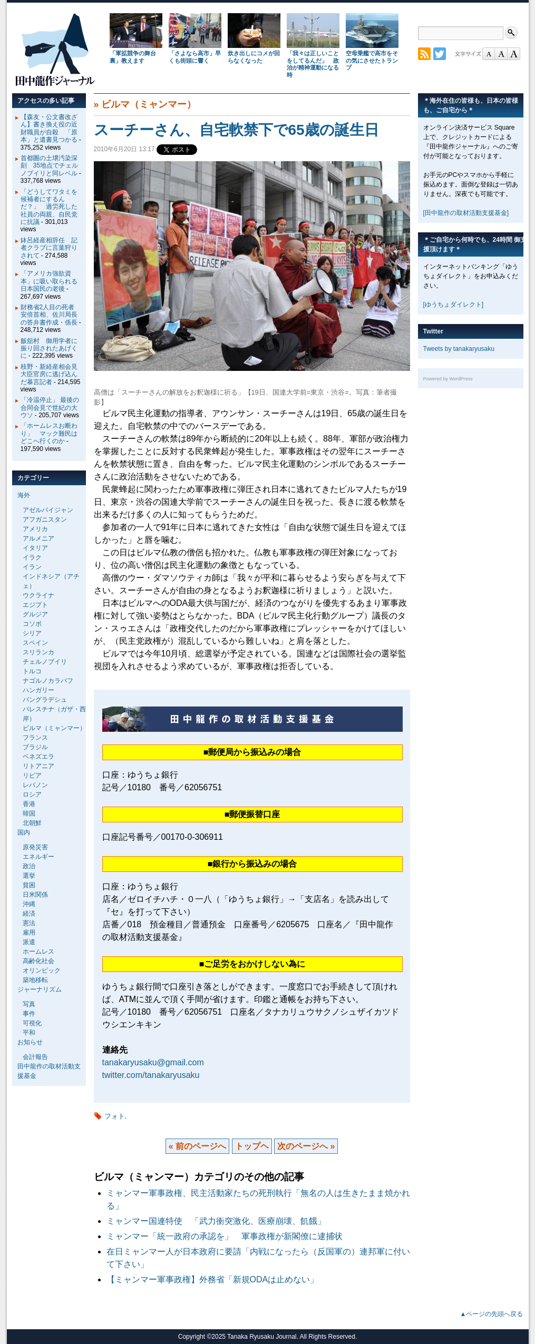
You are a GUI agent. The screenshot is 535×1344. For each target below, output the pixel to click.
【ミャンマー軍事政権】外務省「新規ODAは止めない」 (212, 1279)
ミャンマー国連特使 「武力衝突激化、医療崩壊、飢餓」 (216, 1221)
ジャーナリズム (39, 989)
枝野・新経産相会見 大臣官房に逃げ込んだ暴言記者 (52, 374)
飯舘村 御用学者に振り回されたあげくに (49, 348)
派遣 (29, 942)
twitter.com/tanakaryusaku (151, 1075)
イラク (32, 557)
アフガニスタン (45, 519)
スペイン (35, 642)
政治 (29, 866)
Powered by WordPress (448, 378)
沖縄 (29, 904)
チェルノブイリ (45, 661)
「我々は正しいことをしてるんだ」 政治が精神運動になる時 (313, 64)
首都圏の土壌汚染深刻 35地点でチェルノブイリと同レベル (49, 165)
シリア (32, 633)
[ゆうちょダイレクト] (453, 304)
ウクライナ (38, 595)
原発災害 (35, 847)
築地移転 (35, 980)
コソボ (32, 623)
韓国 (29, 813)
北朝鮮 (32, 823)
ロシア (32, 794)
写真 (29, 1004)
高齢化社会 (38, 961)
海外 (23, 495)
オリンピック (42, 970)
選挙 (29, 875)
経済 (29, 913)
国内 (23, 832)
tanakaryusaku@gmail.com (153, 1062)
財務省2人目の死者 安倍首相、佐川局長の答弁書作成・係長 (51, 314)
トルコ (32, 671)
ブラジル (35, 747)
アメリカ (35, 529)
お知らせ (30, 1042)
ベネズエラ (38, 756)
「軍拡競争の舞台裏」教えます (133, 57)
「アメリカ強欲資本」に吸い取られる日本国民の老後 (49, 281)
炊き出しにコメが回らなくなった (254, 57)
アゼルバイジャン (48, 510)
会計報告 (35, 1057)
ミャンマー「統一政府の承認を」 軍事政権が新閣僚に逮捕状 (228, 1236)
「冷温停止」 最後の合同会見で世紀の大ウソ (50, 407)
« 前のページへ (197, 1146)
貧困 (29, 885)
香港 (29, 804)
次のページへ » (306, 1146)
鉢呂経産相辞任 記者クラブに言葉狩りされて (49, 248)
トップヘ (252, 1146)
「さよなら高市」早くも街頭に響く (195, 57)
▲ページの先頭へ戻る (491, 1314)
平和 (29, 1032)
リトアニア (38, 766)
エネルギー (38, 856)
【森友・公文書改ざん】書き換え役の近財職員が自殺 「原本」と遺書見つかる (49, 128)
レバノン (35, 785)
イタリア (35, 548)
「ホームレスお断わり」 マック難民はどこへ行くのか (49, 433)
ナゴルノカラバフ (48, 680)
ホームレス (38, 951)
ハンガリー (38, 690)
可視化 (32, 1023)
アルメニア (38, 538)
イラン (32, 567)
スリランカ (38, 652)
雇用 (29, 932)
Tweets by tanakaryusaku (458, 348)
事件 (29, 1013)
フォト (114, 1116)
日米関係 (35, 894)
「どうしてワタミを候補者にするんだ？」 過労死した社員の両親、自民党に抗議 (49, 207)
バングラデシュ (45, 699)
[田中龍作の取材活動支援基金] (466, 213)
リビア (32, 775)
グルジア (35, 614)
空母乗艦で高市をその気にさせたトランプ (372, 60)
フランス (35, 737)
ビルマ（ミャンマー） (148, 104)
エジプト (35, 605)
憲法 (29, 923)
